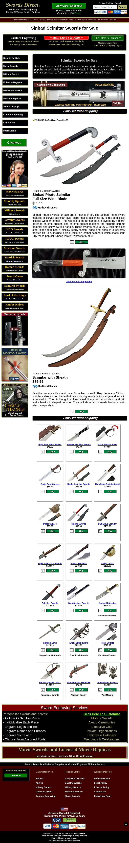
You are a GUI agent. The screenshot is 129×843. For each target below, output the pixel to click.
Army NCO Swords (75, 778)
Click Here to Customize (107, 37)
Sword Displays (11, 106)
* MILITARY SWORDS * (66, 37)
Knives (39, 783)
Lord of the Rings (15, 295)
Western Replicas (12, 98)
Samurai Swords (14, 285)
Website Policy (102, 778)
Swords (40, 778)
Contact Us (9, 122)
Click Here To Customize (102, 714)
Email (77, 13)
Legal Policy (100, 783)
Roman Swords (14, 267)
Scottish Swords (15, 257)
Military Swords (11, 74)
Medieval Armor (44, 791)
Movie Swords (10, 66)
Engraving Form (102, 796)
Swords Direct (22, 5)
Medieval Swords (14, 248)
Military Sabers (44, 787)
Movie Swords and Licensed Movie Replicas (64, 749)
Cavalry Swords (15, 219)
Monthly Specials (14, 201)
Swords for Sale (11, 58)
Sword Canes (14, 276)
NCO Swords (14, 229)
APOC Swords (15, 238)
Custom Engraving (23, 38)
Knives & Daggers (12, 82)
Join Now (16, 775)
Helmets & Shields (12, 90)
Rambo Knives (15, 304)
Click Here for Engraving (79, 281)
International (9, 130)
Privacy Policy (101, 787)
